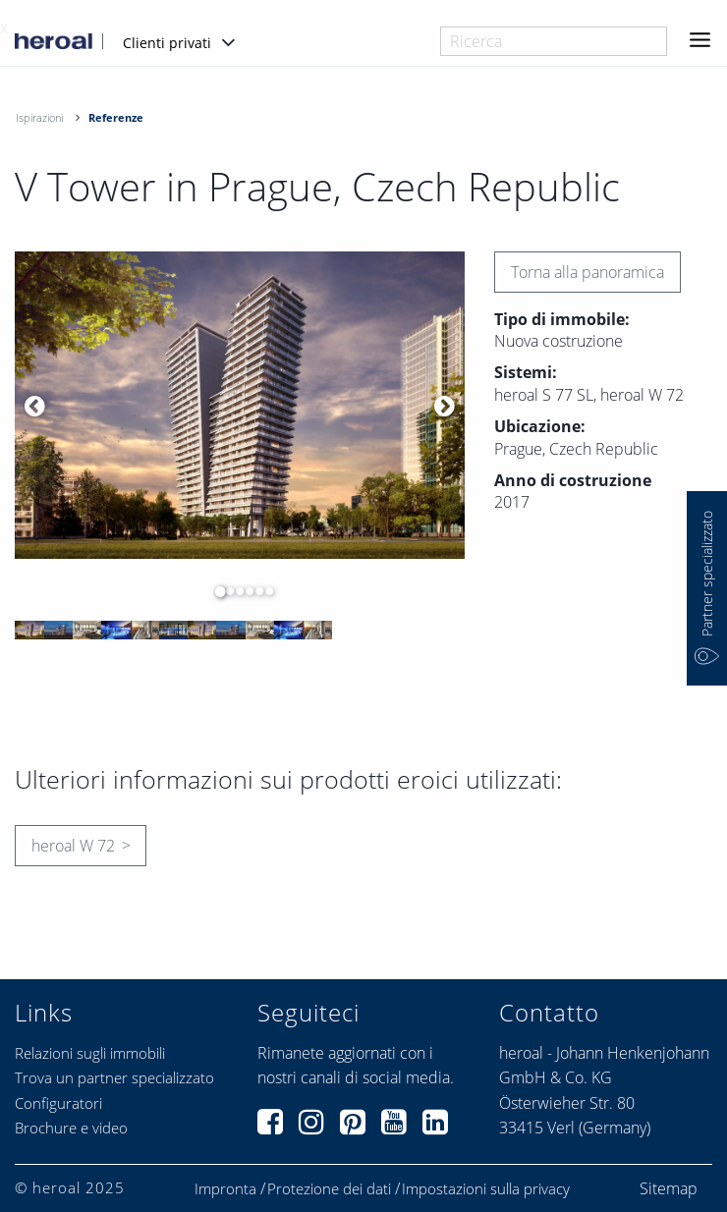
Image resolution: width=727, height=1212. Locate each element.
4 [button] (245, 591)
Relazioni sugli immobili (90, 1053)
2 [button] (225, 591)
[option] (240, 405)
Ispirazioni (39, 117)
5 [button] (254, 591)
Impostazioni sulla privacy (486, 1189)
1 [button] (215, 591)
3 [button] (235, 591)
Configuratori (58, 1103)
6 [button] (264, 591)
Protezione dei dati (329, 1189)
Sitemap (669, 1188)
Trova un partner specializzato (114, 1077)
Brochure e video (71, 1127)
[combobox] (553, 41)
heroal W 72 (73, 845)
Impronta (225, 1189)
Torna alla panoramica (587, 272)
